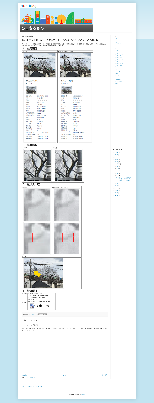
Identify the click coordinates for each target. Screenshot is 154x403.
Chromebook (118, 49)
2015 (116, 190)
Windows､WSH (119, 81)
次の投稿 (24, 375)
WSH (116, 83)
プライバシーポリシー (28, 386)
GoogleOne (118, 61)
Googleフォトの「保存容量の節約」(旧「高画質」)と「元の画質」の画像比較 (124, 179)
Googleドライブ (119, 63)
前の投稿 (104, 375)
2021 (116, 159)
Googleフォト (118, 65)
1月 (118, 183)
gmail (116, 51)
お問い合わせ (38, 386)
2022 (116, 157)
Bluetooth (117, 47)
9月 (118, 170)
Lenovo (117, 75)
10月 (118, 168)
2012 (116, 193)
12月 (118, 164)
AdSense (117, 39)
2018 (116, 188)
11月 (118, 166)
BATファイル (118, 43)
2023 (116, 155)
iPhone (116, 69)
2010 (116, 195)
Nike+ (116, 77)
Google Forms (118, 57)
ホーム (64, 375)
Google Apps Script (120, 55)
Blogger (117, 45)
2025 (116, 152)
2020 (116, 162)
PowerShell (118, 79)
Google (117, 53)
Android (117, 41)
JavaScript (117, 71)
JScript (116, 73)
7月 (118, 173)
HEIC (116, 67)
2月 (118, 175)
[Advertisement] (122, 116)
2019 (116, 186)
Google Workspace (120, 59)
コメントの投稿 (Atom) (31, 378)
